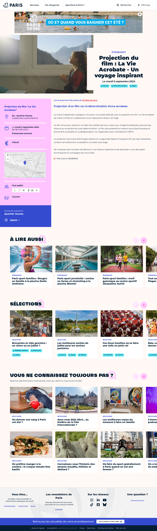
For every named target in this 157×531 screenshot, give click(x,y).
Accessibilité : (62, 528)
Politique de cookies (106, 528)
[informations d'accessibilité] (26, 190)
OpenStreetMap (36, 177)
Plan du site (120, 528)
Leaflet (25, 177)
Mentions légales (38, 528)
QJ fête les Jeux (89, 100)
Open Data (91, 528)
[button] (25, 163)
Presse (82, 528)
